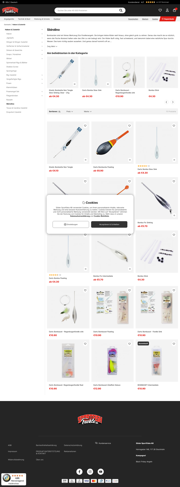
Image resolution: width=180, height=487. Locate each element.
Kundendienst (134, 2)
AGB (10, 445)
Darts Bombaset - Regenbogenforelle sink (125, 91)
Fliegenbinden (23, 95)
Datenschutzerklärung (73, 445)
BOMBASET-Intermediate (148, 385)
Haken (23, 34)
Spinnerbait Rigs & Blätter (16, 62)
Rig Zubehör (23, 75)
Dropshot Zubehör (13, 112)
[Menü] (24, 474)
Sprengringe (11, 71)
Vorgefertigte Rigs (23, 79)
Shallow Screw (12, 67)
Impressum (12, 451)
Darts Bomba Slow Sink (92, 90)
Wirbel (23, 58)
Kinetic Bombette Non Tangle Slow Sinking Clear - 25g (61, 91)
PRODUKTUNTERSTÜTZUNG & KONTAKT (48, 452)
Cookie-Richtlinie (101, 216)
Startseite (7, 24)
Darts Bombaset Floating (103, 332)
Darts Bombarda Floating (103, 167)
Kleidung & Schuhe (42, 19)
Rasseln (9, 100)
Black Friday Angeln (144, 462)
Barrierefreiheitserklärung (46, 445)
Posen (23, 83)
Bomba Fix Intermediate (103, 276)
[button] (159, 2)
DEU (11, 2)
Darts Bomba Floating (58, 278)
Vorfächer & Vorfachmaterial (23, 46)
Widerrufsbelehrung (16, 460)
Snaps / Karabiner (23, 54)
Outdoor (57, 19)
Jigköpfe (23, 38)
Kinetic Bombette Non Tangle (61, 167)
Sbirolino (10, 104)
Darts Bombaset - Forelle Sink (150, 332)
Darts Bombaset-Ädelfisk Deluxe (106, 385)
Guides (155, 19)
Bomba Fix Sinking (145, 222)
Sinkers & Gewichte (23, 50)
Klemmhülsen (11, 87)
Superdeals (168, 19)
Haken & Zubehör (18, 24)
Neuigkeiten (133, 19)
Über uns (39, 460)
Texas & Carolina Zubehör (16, 108)
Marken (145, 19)
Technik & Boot (24, 19)
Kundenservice (105, 443)
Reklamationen (70, 451)
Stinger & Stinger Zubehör (23, 42)
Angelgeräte (9, 19)
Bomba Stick (154, 90)
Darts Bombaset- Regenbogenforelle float (66, 385)
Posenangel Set (23, 91)
